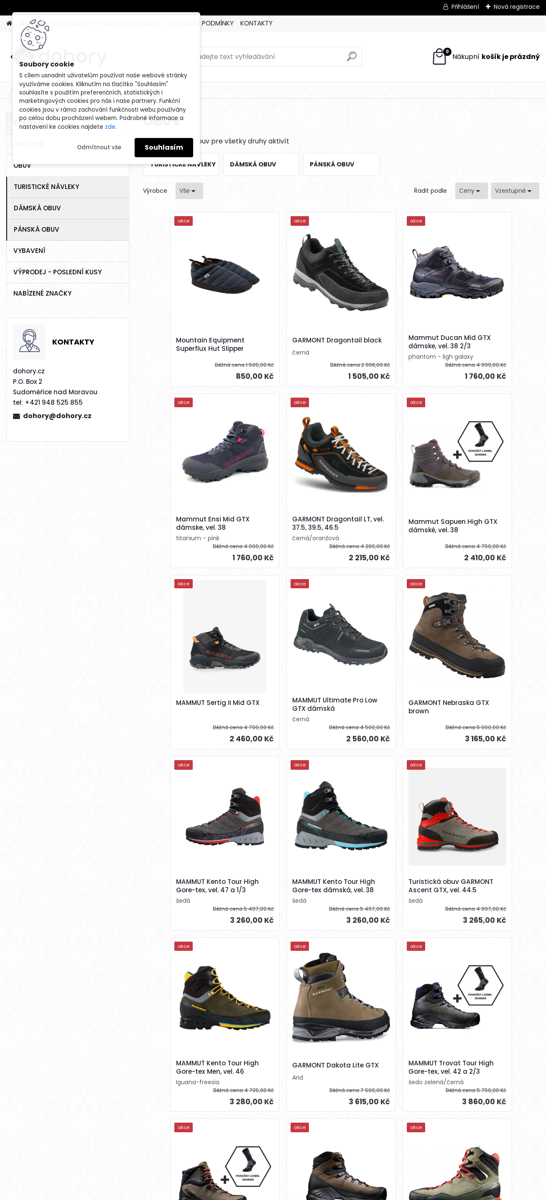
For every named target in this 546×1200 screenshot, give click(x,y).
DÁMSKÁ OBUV (37, 208)
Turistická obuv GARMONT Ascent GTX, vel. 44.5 (486, 708)
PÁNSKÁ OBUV (36, 229)
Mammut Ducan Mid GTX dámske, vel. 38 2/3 (389, 342)
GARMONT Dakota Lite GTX (287, 897)
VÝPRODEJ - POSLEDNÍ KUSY (57, 272)
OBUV (22, 165)
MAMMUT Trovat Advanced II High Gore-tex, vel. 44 (190, 1088)
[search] (352, 59)
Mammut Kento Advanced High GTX (284, 1086)
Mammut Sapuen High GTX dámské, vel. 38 (288, 526)
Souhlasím (164, 147)
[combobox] (471, 191)
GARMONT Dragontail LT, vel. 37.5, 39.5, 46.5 (192, 523)
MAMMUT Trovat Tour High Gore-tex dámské (486, 897)
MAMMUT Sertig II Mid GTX (384, 526)
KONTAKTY (256, 23)
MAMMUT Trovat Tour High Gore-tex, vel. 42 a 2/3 (388, 898)
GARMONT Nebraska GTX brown (192, 710)
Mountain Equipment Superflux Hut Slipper (186, 344)
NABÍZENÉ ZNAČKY (42, 293)
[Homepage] (9, 23)
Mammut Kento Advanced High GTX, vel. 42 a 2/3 (489, 1088)
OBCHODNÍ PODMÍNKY (200, 23)
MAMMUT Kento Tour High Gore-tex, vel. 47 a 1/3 (289, 708)
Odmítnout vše (99, 147)
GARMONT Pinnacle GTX (389, 1085)
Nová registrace (517, 7)
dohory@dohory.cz (57, 416)
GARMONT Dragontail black (286, 342)
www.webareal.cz (307, 1191)
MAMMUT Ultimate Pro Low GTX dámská (484, 523)
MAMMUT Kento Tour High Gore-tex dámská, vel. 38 (388, 708)
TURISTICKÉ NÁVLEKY (46, 186)
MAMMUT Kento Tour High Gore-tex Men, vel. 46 (189, 898)
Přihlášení (465, 7)
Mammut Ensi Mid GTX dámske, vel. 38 (486, 342)
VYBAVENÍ (29, 250)
